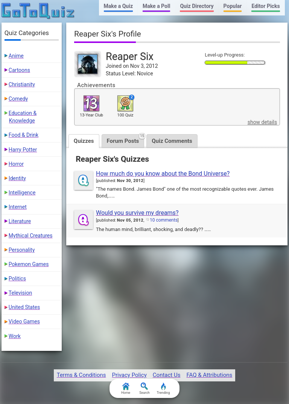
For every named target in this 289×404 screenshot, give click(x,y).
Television (20, 293)
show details (262, 122)
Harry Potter (23, 150)
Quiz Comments (172, 141)
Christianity (22, 84)
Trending (163, 389)
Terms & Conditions (81, 375)
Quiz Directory (196, 6)
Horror (16, 164)
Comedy (18, 99)
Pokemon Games (29, 264)
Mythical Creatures (31, 236)
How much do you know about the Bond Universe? (163, 173)
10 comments (164, 220)
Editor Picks (265, 6)
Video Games (24, 321)
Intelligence (22, 193)
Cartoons (19, 70)
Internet (18, 207)
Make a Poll (156, 6)
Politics (17, 278)
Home (125, 389)
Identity (17, 178)
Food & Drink (23, 135)
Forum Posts (125, 139)
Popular (233, 6)
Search (144, 389)
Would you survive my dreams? (137, 212)
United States (24, 307)
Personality (22, 250)
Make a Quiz (118, 6)
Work (15, 336)
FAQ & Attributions (209, 375)
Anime (16, 56)
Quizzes (84, 141)
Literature (20, 221)
